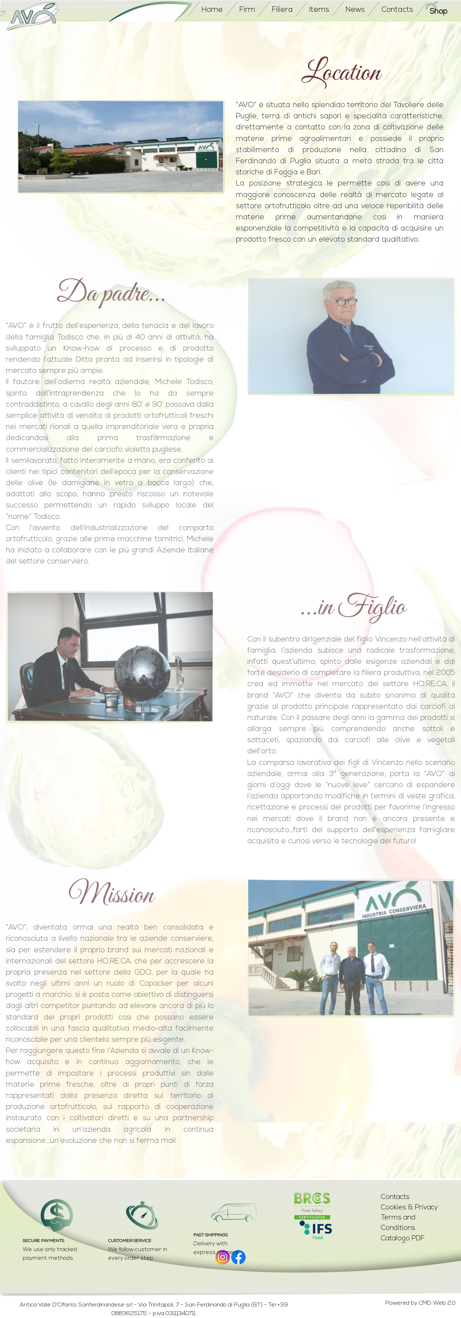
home (212, 10)
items (319, 10)
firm (247, 10)
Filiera (282, 10)
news (355, 10)
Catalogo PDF (403, 1238)
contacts (397, 10)
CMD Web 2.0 (437, 1303)
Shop (438, 11)
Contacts (395, 1197)
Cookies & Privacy (409, 1207)
